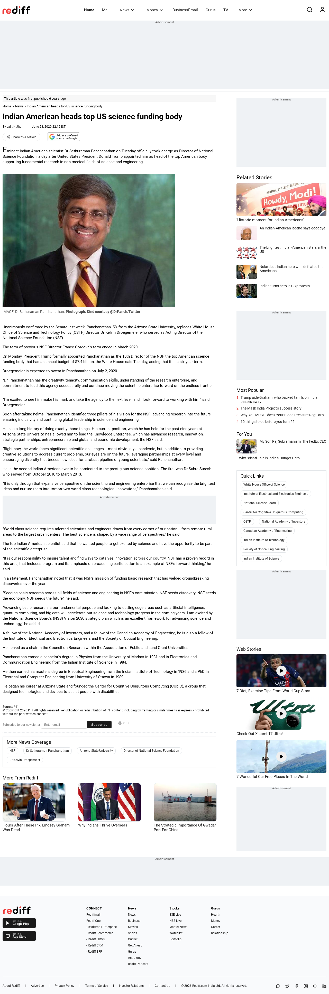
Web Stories (248, 649)
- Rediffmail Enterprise (101, 927)
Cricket (133, 939)
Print (124, 723)
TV (225, 10)
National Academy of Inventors (283, 521)
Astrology (134, 958)
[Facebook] (297, 986)
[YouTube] (315, 986)
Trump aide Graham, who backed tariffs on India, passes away (279, 399)
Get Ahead (135, 945)
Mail (105, 10)
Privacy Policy (64, 986)
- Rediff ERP (94, 951)
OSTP (247, 521)
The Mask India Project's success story (271, 408)
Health (215, 914)
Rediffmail (93, 914)
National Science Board (259, 503)
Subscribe (99, 725)
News (127, 10)
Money (155, 10)
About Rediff (11, 986)
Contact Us (162, 986)
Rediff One (93, 921)
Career (215, 927)
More (245, 10)
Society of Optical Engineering (264, 549)
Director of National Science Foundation (151, 751)
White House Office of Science (264, 484)
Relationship (219, 933)
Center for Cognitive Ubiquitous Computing (273, 512)
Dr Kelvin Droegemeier (25, 760)
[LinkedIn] (324, 986)
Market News (178, 927)
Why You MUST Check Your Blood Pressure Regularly (282, 415)
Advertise (37, 986)
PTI (16, 707)
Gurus (211, 10)
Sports (132, 933)
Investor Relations (131, 986)
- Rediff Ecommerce (99, 933)
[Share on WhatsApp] (278, 986)
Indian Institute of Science (261, 558)
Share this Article (21, 137)
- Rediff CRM (94, 945)
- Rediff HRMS (95, 939)
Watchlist (175, 933)
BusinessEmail (185, 10)
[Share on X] (287, 986)
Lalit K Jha (14, 126)
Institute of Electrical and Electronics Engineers (275, 494)
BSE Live (175, 914)
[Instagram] (306, 986)
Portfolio (175, 939)
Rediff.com (199, 986)
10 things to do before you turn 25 (268, 422)
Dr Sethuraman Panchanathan (47, 751)
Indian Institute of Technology (264, 540)
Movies (133, 927)
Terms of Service (96, 986)
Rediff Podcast (138, 964)
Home (89, 10)
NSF (12, 751)
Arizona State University (96, 751)
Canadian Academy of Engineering (267, 531)
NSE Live (175, 921)
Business (134, 921)
